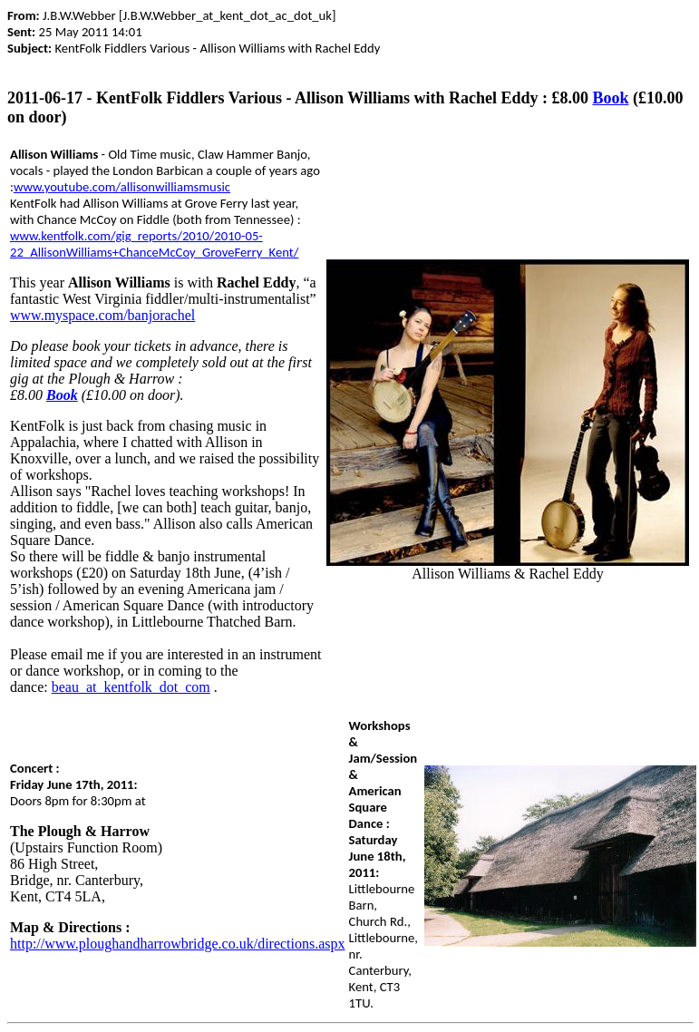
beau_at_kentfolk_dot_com (131, 687)
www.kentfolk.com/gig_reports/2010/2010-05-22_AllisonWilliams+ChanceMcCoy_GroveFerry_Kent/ (154, 244)
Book (610, 98)
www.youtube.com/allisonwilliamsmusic (122, 187)
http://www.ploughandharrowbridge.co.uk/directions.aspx (177, 943)
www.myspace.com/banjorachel (102, 315)
